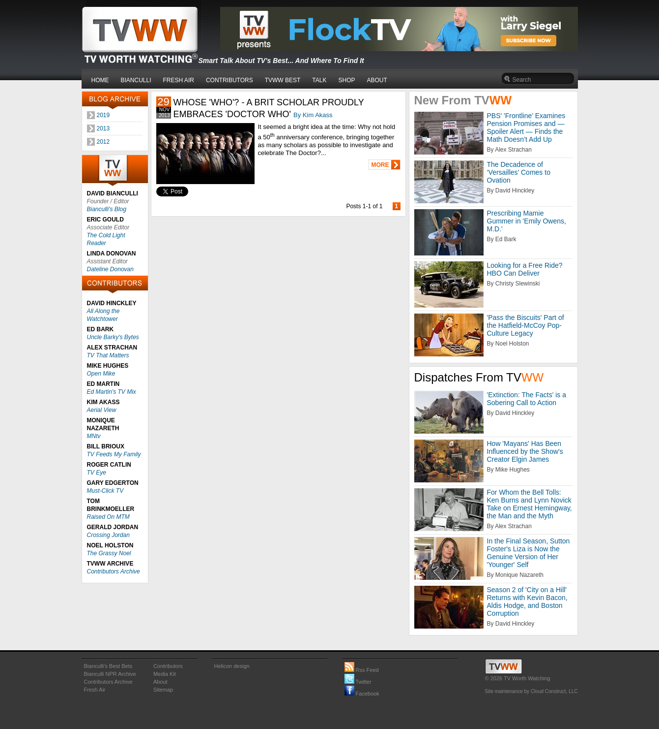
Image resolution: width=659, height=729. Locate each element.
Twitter (358, 682)
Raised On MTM (108, 516)
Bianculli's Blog (106, 209)
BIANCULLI (136, 80)
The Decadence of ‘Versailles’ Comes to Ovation (518, 172)
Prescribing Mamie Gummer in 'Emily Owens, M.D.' (526, 221)
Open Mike (101, 373)
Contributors (168, 666)
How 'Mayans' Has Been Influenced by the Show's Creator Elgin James (525, 451)
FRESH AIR (178, 80)
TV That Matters (108, 355)
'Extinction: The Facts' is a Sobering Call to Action (527, 399)
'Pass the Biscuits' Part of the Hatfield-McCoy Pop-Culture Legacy (525, 325)
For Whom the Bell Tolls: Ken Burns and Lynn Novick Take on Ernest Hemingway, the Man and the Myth (529, 504)
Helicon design (232, 666)
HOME (100, 80)
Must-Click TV (105, 490)
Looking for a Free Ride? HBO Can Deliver (525, 269)
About (160, 682)
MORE (380, 164)
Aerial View (101, 410)
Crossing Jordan (108, 535)
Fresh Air (95, 690)
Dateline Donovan (110, 269)
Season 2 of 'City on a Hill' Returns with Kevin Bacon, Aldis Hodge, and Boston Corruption (527, 601)
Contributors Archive (113, 571)
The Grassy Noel (109, 553)
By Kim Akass (312, 115)
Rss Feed (361, 670)
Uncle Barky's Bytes (113, 337)
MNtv (94, 436)
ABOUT (377, 80)
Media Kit (164, 674)
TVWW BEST (283, 80)
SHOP (346, 80)
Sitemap (163, 690)
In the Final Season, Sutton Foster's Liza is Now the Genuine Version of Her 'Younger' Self (528, 553)
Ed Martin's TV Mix (111, 391)
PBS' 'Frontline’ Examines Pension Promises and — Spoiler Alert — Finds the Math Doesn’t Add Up (526, 127)
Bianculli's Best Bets (108, 666)
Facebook (361, 694)
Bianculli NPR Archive (110, 674)
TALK (319, 80)
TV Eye (96, 472)
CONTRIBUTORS (229, 80)
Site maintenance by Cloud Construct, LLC (531, 691)
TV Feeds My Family (114, 454)
